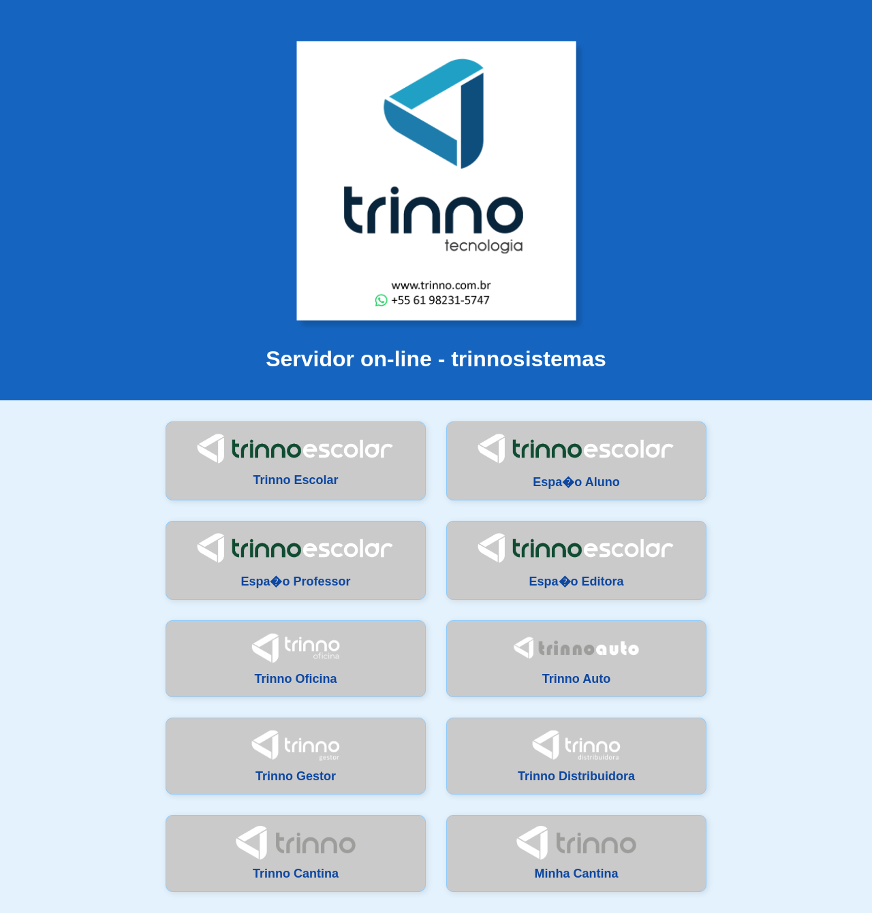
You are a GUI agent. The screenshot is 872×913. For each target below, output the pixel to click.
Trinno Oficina (296, 658)
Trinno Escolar (295, 459)
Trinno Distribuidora (576, 755)
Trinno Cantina (295, 853)
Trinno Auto (576, 658)
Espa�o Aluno (576, 460)
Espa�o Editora (576, 560)
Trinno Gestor (296, 755)
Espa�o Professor (295, 560)
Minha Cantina (576, 853)
